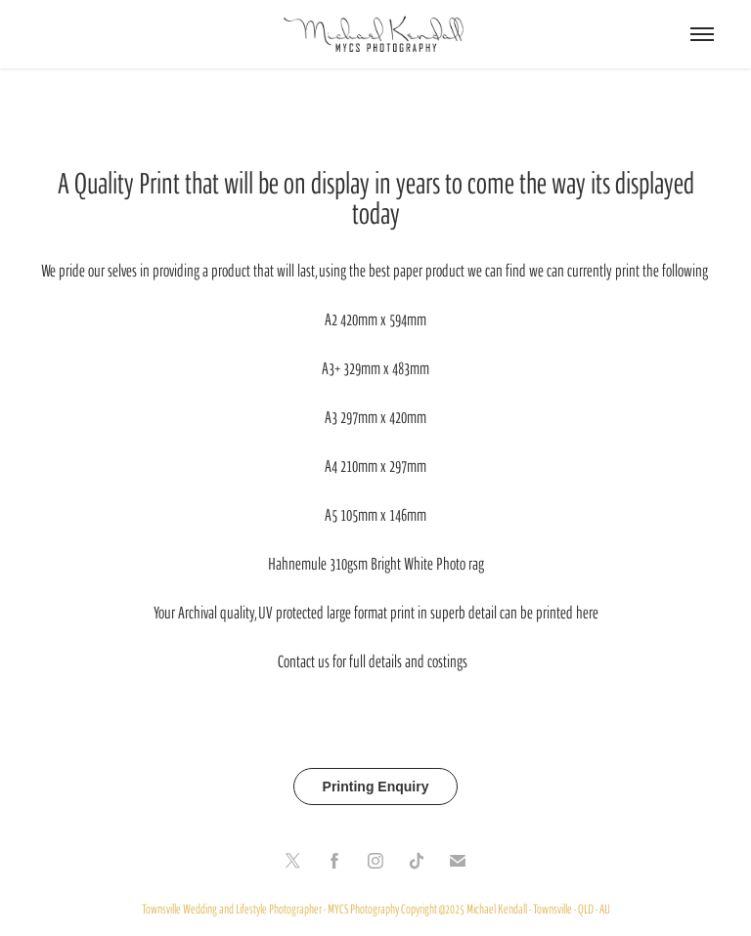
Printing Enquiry (376, 786)
